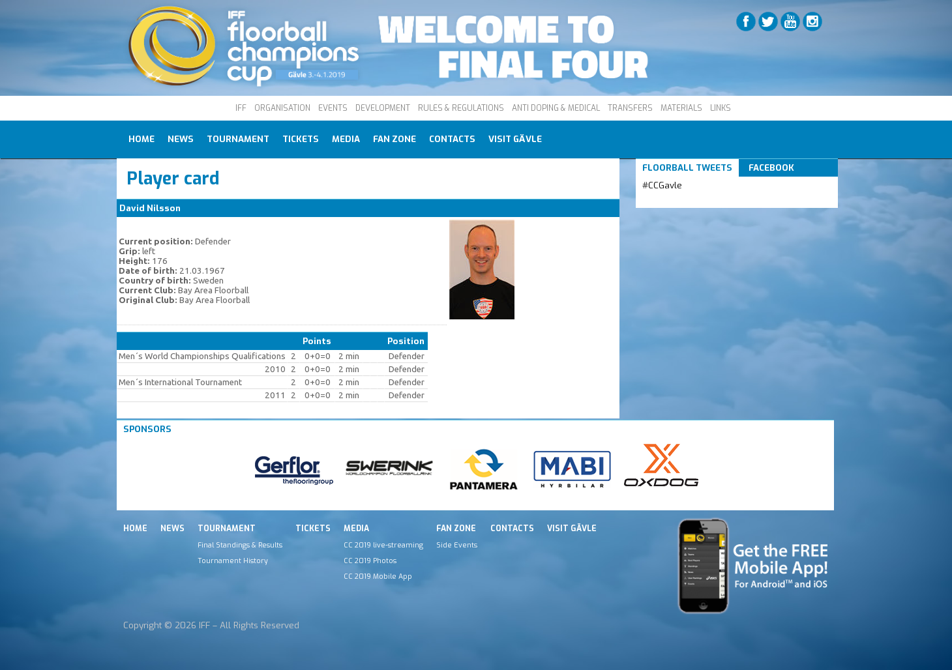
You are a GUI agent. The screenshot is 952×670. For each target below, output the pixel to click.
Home (141, 139)
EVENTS (333, 108)
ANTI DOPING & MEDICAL (556, 108)
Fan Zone (394, 139)
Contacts (452, 139)
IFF (240, 108)
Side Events (456, 544)
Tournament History (233, 560)
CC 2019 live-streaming (383, 544)
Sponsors (147, 429)
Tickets (300, 139)
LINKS (720, 108)
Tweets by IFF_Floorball (694, 201)
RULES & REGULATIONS (461, 108)
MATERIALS (681, 108)
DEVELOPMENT (382, 108)
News (181, 139)
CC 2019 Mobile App (378, 576)
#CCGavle (662, 185)
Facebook (771, 167)
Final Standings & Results (240, 544)
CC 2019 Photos (370, 560)
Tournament (238, 139)
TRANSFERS (630, 108)
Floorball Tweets (687, 167)
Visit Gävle (515, 139)
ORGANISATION (282, 108)
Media (346, 139)
